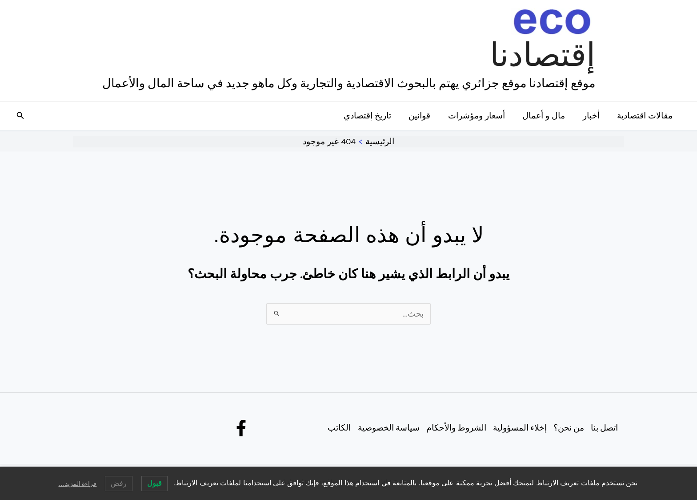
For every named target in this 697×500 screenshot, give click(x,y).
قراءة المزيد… (78, 483)
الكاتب (336, 428)
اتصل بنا (603, 428)
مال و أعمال (545, 116)
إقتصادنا (542, 55)
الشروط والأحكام (454, 428)
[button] (20, 116)
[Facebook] (241, 428)
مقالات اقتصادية (645, 116)
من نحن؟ (567, 428)
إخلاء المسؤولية (518, 428)
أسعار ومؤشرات (478, 116)
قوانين (422, 116)
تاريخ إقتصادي (371, 116)
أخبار (592, 116)
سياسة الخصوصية (386, 428)
